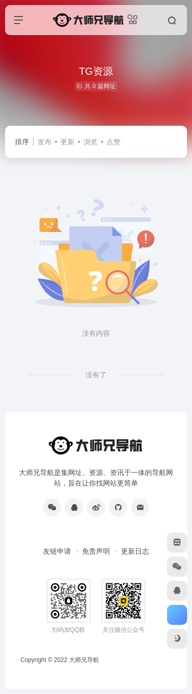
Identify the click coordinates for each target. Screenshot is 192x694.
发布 (45, 142)
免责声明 (96, 551)
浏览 (91, 142)
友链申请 (57, 551)
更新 (67, 142)
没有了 (96, 375)
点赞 (113, 142)
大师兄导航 (84, 659)
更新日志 (135, 551)
